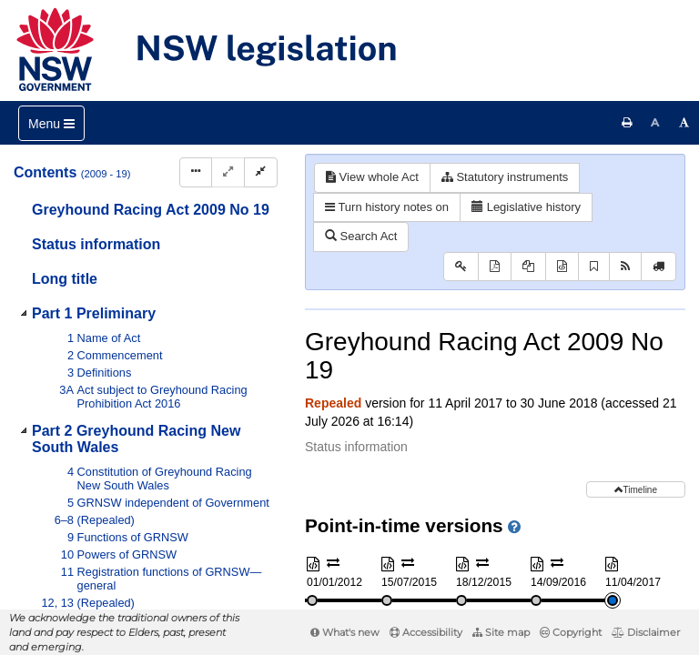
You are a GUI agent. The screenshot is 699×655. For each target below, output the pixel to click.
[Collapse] (261, 172)
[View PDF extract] (528, 267)
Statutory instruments (504, 177)
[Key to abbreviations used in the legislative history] (461, 267)
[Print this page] (627, 123)
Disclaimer (646, 632)
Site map (501, 632)
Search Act (361, 236)
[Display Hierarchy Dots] (195, 172)
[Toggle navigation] (51, 123)
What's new (345, 632)
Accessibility (426, 632)
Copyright (571, 632)
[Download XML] (562, 267)
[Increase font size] (684, 123)
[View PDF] (495, 267)
